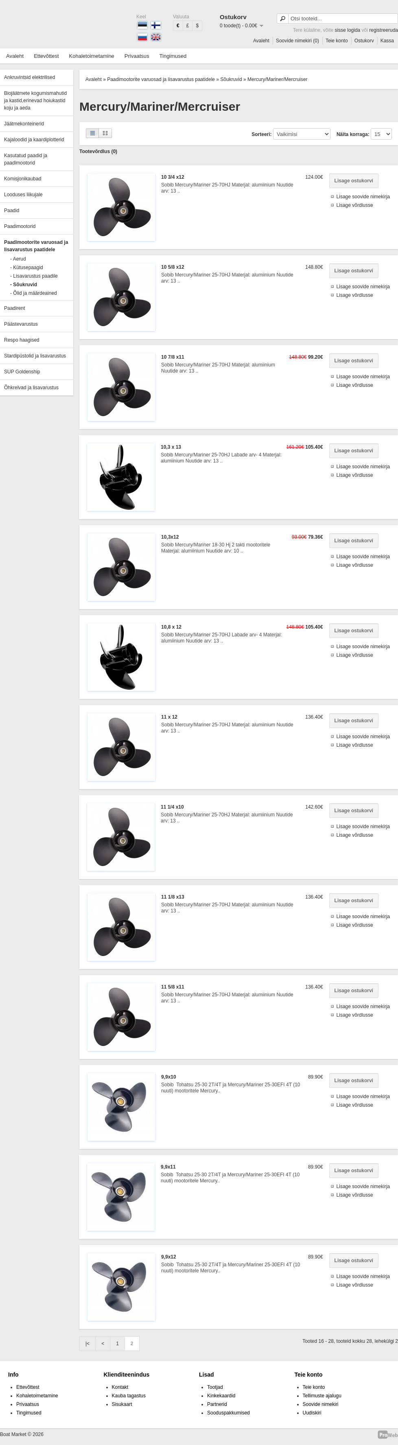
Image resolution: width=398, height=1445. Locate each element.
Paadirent (14, 308)
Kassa (387, 41)
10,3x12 (170, 537)
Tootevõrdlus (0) (98, 151)
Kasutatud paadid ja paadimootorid (25, 159)
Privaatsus (137, 56)
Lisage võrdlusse (355, 205)
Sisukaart (122, 1404)
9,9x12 (168, 1257)
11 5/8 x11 (172, 987)
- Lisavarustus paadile (34, 276)
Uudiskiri (312, 1413)
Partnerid (217, 1404)
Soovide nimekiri (321, 1404)
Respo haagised (21, 340)
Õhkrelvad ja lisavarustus (31, 387)
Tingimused (173, 56)
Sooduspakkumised (228, 1413)
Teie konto (337, 41)
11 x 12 (169, 717)
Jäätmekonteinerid (24, 124)
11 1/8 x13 (172, 897)
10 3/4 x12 (172, 177)
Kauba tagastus (129, 1396)
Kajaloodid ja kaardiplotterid (34, 140)
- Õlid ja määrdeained (33, 293)
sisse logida (348, 30)
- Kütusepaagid (26, 267)
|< (87, 1343)
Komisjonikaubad (22, 179)
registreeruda (383, 30)
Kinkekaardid (221, 1396)
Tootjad (215, 1387)
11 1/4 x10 (172, 807)
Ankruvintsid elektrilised (29, 77)
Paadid (11, 210)
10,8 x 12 (171, 627)
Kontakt (120, 1387)
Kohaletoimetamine (91, 56)
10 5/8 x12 (172, 267)
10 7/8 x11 (172, 357)
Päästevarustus (21, 324)
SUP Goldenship (22, 372)
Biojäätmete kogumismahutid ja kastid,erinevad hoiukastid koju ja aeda (35, 100)
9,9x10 (168, 1077)
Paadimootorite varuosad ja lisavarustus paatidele (36, 245)
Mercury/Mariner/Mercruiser (277, 79)
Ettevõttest (46, 56)
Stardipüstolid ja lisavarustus (35, 356)
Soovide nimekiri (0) (297, 41)
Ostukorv (364, 41)
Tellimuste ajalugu (322, 1396)
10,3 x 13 (171, 447)
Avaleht (261, 41)
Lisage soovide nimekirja (363, 197)
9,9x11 (168, 1167)
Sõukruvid (231, 79)
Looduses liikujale (23, 194)
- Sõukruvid (23, 284)
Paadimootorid (19, 226)
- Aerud (18, 259)
